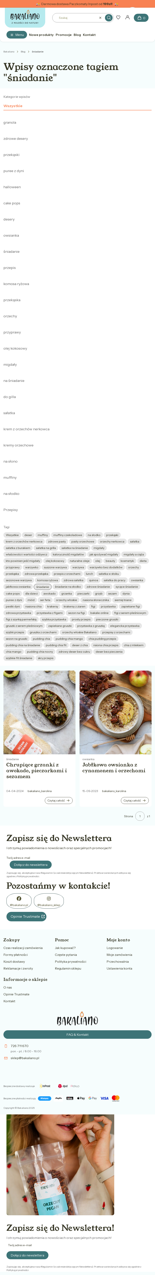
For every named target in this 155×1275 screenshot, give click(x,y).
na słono (10, 461)
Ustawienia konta (119, 968)
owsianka (11, 235)
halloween (12, 187)
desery (9, 219)
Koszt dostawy (14, 961)
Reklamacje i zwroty (18, 968)
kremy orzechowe (18, 445)
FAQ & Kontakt (77, 1035)
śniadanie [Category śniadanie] (12, 759)
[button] (109, 17)
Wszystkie (12, 106)
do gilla (9, 397)
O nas (7, 987)
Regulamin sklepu (68, 968)
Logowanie (115, 948)
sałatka (9, 413)
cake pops (11, 203)
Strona (128, 816)
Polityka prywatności (70, 961)
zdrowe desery (15, 138)
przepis (9, 267)
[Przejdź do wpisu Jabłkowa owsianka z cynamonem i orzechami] (116, 712)
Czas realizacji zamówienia (23, 948)
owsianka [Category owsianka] (88, 759)
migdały (10, 364)
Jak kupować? (65, 948)
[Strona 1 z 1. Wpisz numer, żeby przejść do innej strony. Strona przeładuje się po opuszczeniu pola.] (140, 816)
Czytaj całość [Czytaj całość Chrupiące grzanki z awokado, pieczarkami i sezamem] (56, 800)
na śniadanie (13, 380)
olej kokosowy (15, 348)
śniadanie (11, 251)
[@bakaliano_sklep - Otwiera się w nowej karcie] (49, 901)
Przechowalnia (118, 961)
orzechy (10, 316)
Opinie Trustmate (25, 916)
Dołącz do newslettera (30, 865)
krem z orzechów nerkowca (26, 429)
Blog (23, 51)
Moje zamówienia (119, 955)
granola (9, 122)
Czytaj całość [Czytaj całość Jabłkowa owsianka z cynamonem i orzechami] (132, 800)
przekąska (11, 300)
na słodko (11, 493)
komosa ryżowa (16, 284)
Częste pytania (66, 955)
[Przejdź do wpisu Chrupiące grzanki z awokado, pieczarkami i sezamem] (39, 712)
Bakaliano (8, 51)
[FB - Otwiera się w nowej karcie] (18, 901)
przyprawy (12, 332)
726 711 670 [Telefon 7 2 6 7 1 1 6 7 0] (19, 1046)
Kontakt (9, 1001)
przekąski (11, 155)
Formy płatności (15, 955)
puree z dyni (13, 171)
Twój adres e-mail (18, 858)
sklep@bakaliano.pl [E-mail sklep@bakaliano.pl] (25, 1058)
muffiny (10, 477)
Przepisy (10, 510)
